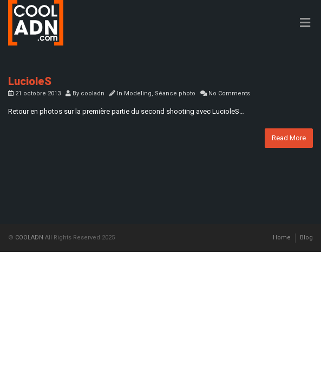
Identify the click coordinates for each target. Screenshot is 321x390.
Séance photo (175, 93)
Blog (306, 237)
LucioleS (29, 81)
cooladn (92, 93)
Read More (289, 138)
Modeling (138, 93)
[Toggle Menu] (305, 23)
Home (282, 237)
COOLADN (29, 237)
